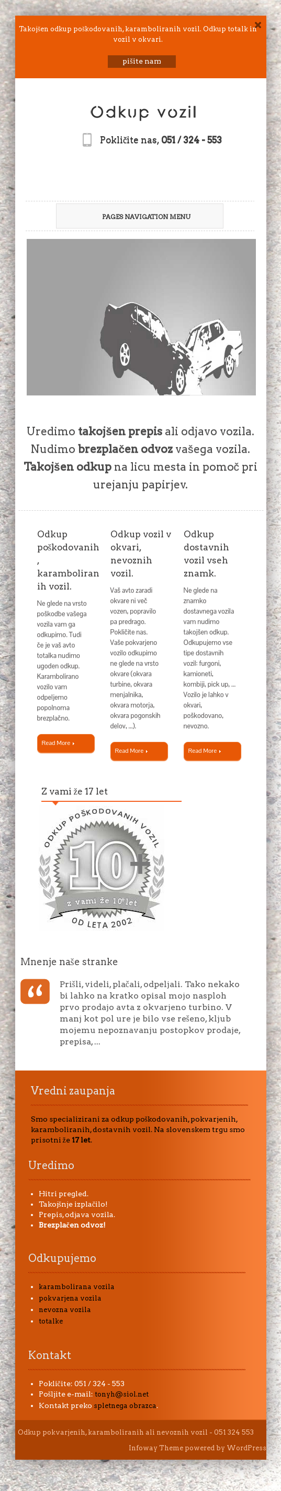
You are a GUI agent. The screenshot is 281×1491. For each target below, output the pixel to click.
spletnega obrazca (125, 1406)
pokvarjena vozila (70, 1298)
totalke (51, 1321)
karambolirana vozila (77, 1287)
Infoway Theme (156, 1448)
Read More (58, 743)
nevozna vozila (65, 1310)
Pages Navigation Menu (135, 217)
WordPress (246, 1448)
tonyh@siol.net (122, 1394)
